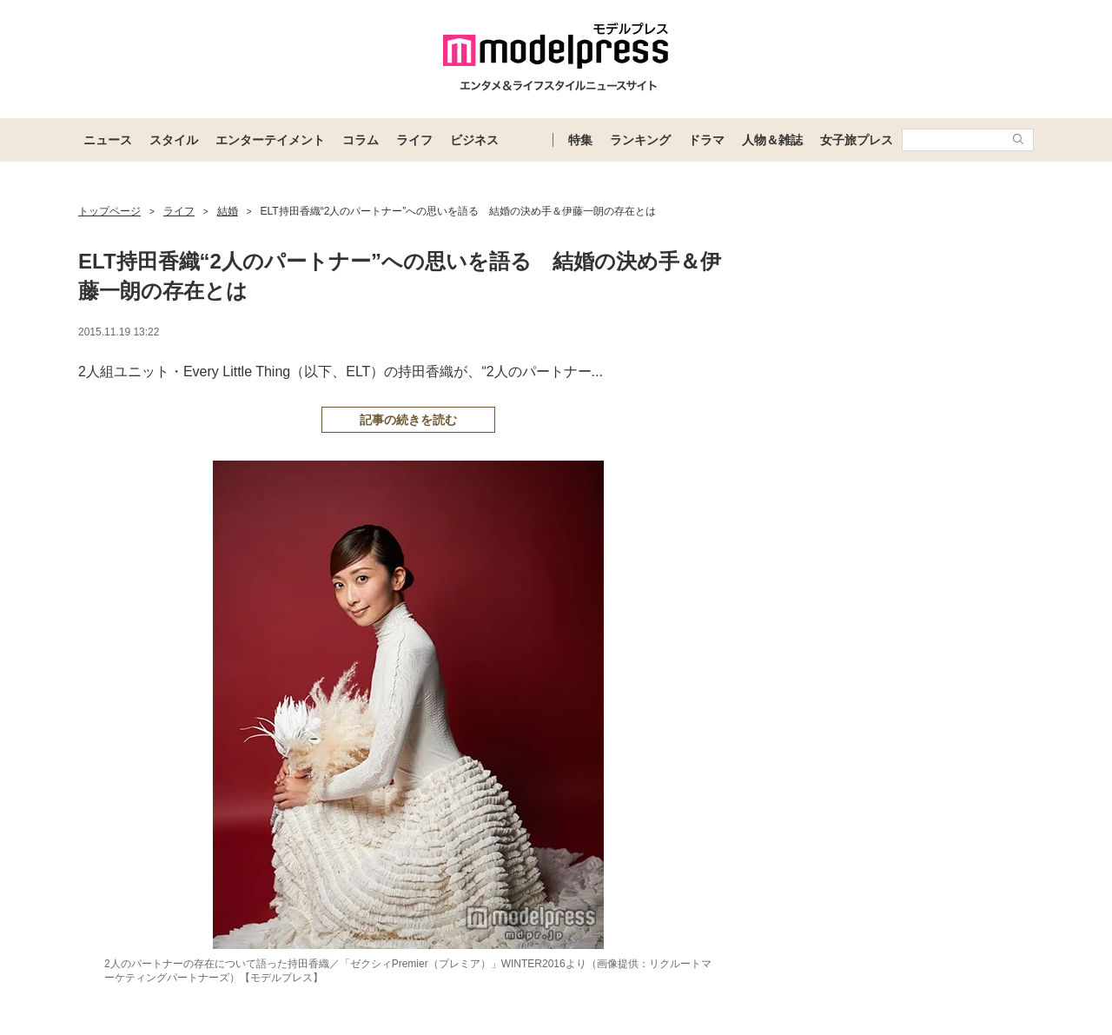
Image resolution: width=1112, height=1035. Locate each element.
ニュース (107, 140)
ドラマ (706, 140)
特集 (580, 140)
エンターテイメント (270, 140)
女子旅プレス (856, 140)
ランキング (640, 140)
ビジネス (474, 140)
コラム (360, 140)
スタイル (173, 140)
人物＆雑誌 (772, 140)
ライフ (414, 140)
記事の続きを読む (408, 420)
